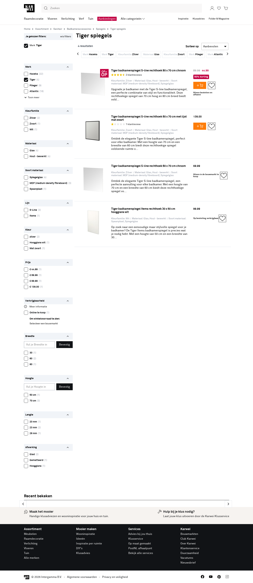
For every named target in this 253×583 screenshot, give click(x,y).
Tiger (27, 79)
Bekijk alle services (140, 553)
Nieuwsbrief (188, 562)
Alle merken (31, 558)
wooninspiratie (71, 516)
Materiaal (151, 54)
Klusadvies (83, 553)
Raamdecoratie (33, 538)
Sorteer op (192, 46)
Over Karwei (188, 543)
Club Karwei (188, 538)
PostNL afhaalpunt (140, 548)
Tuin (26, 553)
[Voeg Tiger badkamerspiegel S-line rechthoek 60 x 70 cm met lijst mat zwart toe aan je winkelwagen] (200, 126)
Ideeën (80, 538)
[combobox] (121, 8)
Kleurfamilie (128, 54)
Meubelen (30, 534)
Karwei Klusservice (217, 516)
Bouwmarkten (189, 534)
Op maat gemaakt (139, 543)
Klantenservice (189, 548)
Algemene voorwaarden (82, 577)
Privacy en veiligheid (115, 577)
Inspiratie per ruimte (89, 543)
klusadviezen (49, 516)
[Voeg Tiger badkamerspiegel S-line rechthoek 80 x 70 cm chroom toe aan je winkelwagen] (200, 85)
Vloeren (29, 548)
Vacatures (186, 558)
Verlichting (30, 543)
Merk (90, 54)
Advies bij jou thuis (140, 534)
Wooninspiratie (85, 534)
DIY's (79, 548)
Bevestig (64, 344)
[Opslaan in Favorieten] (211, 85)
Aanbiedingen (107, 18)
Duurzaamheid (189, 553)
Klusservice (135, 538)
